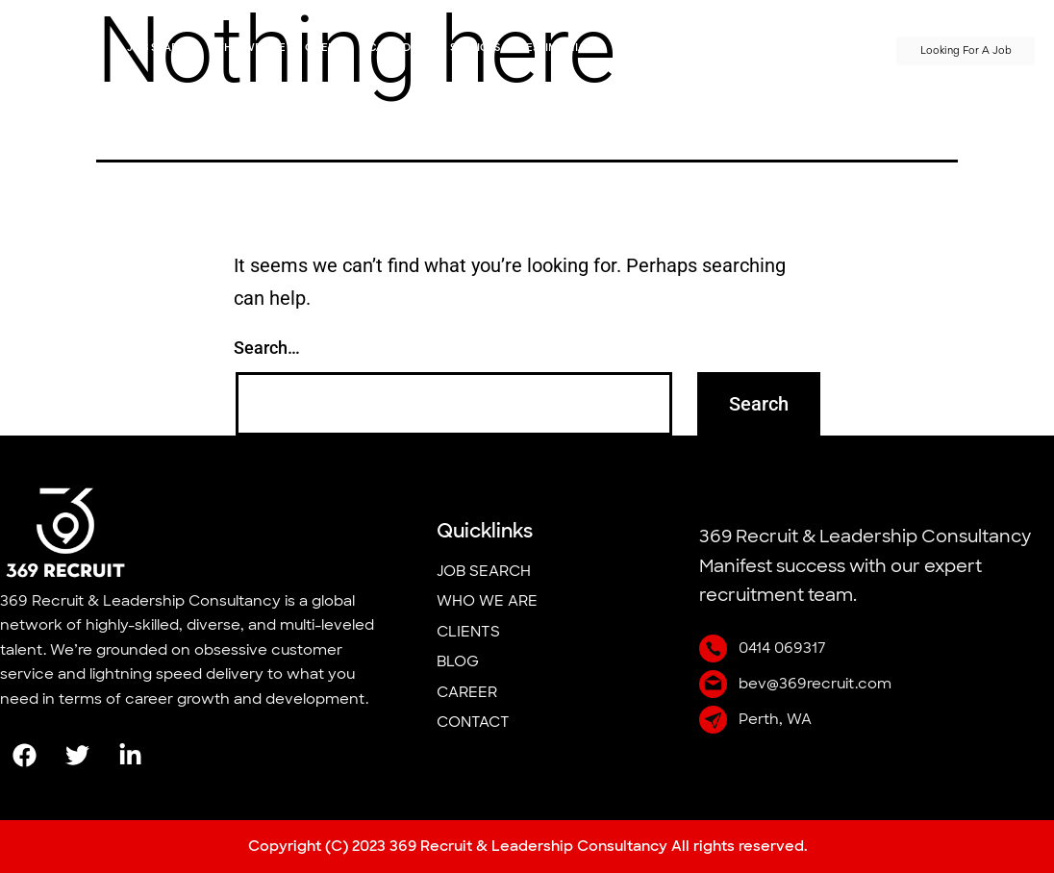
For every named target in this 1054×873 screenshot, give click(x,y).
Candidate (399, 48)
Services (475, 48)
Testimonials (558, 48)
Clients (327, 48)
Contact (840, 48)
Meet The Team (660, 48)
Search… (267, 347)
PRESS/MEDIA (758, 48)
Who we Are (249, 48)
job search (160, 48)
